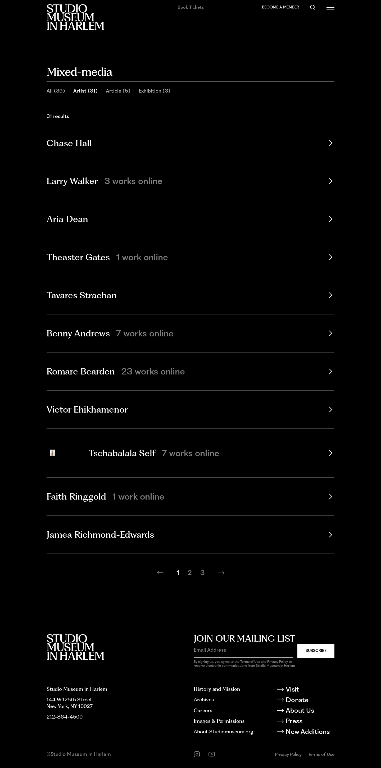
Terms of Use (321, 754)
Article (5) (118, 91)
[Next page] (221, 572)
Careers (203, 710)
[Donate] (309, 701)
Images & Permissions (219, 721)
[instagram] (197, 754)
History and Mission (217, 689)
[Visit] (309, 690)
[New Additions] (309, 732)
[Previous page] (160, 572)
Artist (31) (85, 91)
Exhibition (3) (154, 91)
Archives (204, 700)
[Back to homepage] (75, 17)
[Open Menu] (330, 7)
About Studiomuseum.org (223, 732)
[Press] (309, 722)
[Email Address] (243, 650)
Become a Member (280, 7)
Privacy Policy (288, 754)
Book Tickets (191, 7)
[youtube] (211, 754)
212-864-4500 (65, 717)
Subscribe (316, 650)
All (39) (56, 91)
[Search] (313, 7)
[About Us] (309, 711)
